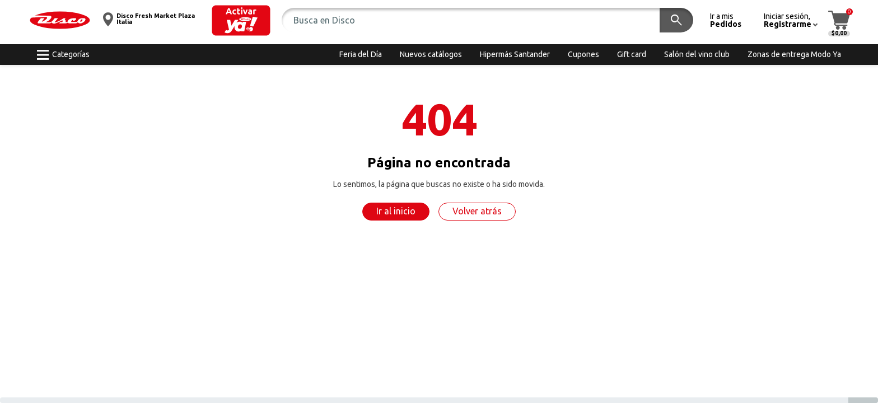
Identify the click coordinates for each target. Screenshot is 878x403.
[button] (241, 20)
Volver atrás (477, 211)
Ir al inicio (395, 211)
